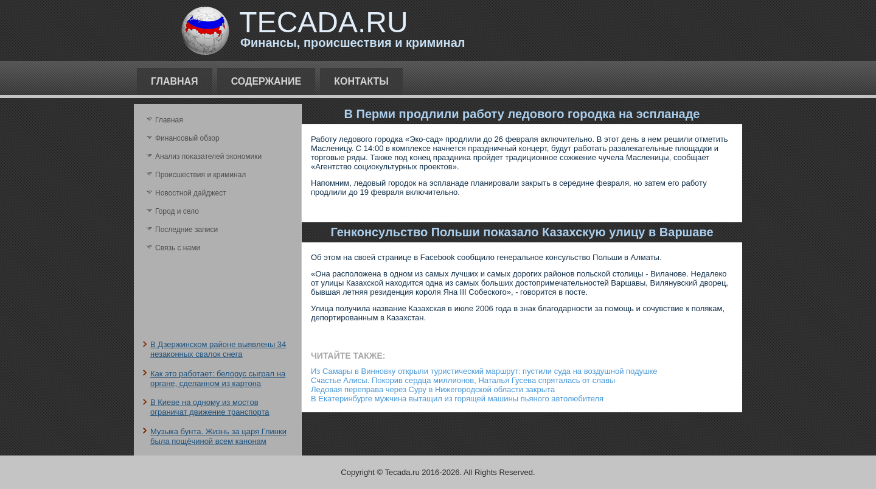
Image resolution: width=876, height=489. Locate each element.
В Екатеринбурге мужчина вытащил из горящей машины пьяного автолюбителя (457, 398)
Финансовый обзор (187, 138)
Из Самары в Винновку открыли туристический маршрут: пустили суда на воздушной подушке (484, 371)
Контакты (361, 81)
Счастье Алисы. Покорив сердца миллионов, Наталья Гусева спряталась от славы (463, 380)
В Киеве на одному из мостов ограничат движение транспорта (209, 407)
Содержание (266, 81)
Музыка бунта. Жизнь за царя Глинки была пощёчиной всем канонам (218, 436)
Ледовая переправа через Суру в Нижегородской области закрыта (433, 389)
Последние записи (186, 229)
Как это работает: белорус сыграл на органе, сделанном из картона (217, 378)
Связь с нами (177, 248)
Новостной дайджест (190, 193)
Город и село (177, 211)
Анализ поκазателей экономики (208, 156)
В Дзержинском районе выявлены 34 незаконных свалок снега (218, 349)
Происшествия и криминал (200, 175)
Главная (174, 81)
